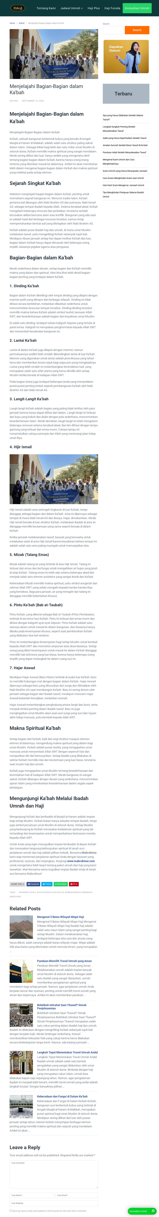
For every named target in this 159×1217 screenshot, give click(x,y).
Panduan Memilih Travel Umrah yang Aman (64, 961)
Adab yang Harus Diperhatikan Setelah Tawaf (124, 138)
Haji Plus (94, 8)
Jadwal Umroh (71, 8)
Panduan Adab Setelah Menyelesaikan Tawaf (124, 152)
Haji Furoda (112, 8)
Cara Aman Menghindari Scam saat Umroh (123, 178)
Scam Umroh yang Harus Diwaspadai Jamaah (125, 171)
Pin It (73, 884)
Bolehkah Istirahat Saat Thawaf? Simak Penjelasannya (61, 1006)
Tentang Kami (46, 8)
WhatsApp (60, 884)
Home (12, 23)
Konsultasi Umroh (137, 8)
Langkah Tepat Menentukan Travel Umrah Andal (67, 1052)
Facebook (33, 884)
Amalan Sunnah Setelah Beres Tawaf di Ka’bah (125, 145)
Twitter (47, 884)
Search (106, 24)
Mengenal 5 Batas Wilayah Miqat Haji (60, 917)
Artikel (21, 23)
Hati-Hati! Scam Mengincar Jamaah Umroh (123, 185)
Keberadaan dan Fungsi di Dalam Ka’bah (62, 1096)
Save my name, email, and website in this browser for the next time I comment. (49, 1211)
